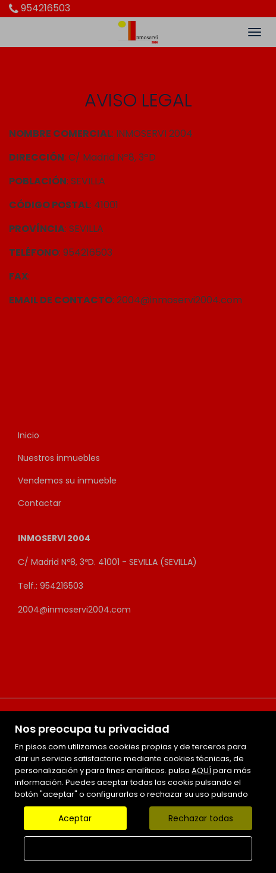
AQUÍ (201, 770)
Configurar (138, 849)
